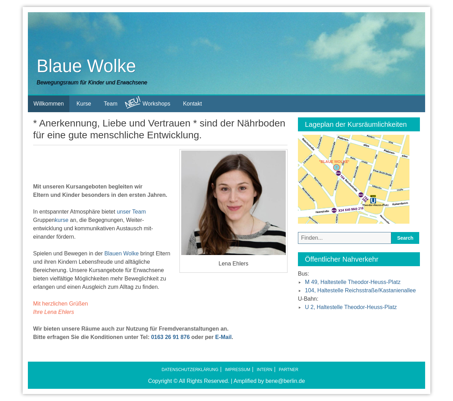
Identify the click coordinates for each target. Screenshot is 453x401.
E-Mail (223, 337)
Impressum (237, 369)
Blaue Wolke (86, 66)
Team (110, 104)
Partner (288, 369)
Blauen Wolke (122, 253)
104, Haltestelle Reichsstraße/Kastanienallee (360, 290)
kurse (61, 220)
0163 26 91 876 (170, 337)
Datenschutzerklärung (190, 369)
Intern (264, 369)
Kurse (84, 104)
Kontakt (192, 104)
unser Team (131, 212)
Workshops (147, 102)
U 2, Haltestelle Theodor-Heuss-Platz (351, 307)
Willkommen (48, 104)
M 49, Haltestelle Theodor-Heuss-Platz (353, 282)
